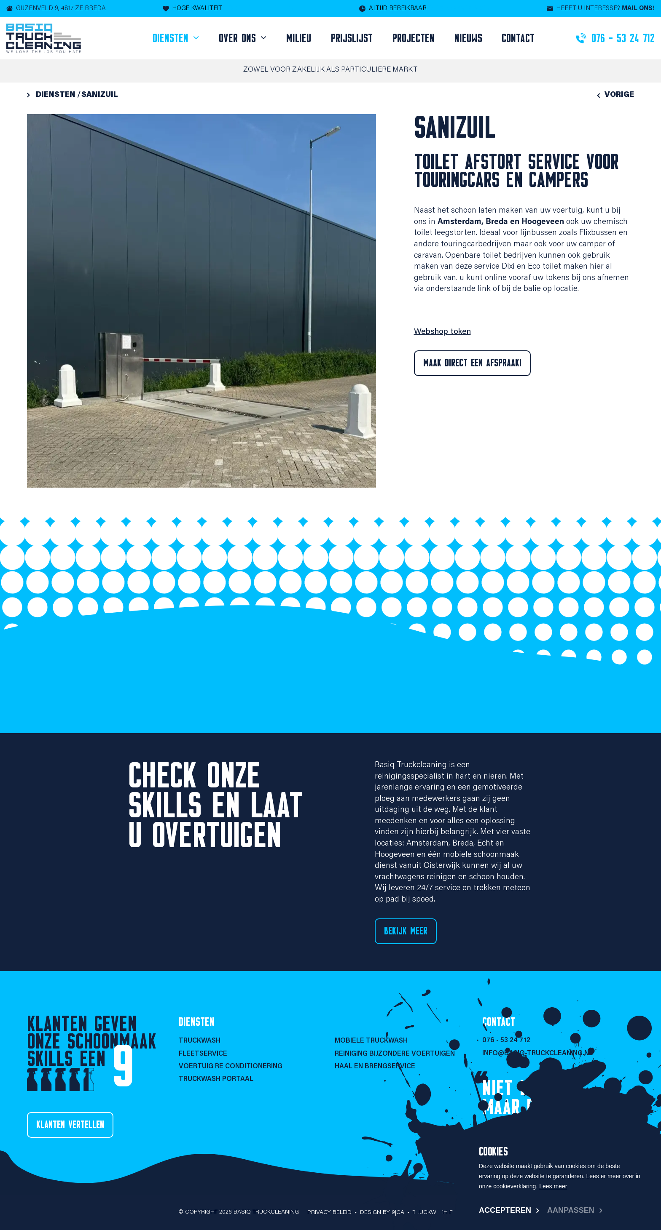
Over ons (239, 38)
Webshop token (442, 332)
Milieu (298, 38)
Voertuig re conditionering (230, 1066)
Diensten (172, 38)
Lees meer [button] (553, 1186)
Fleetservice (203, 1054)
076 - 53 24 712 (506, 1040)
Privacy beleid (329, 1213)
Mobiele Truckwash (371, 1041)
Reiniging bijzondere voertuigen (395, 1054)
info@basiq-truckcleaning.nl (537, 1053)
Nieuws (468, 38)
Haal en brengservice (375, 1066)
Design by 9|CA (382, 1213)
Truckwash (199, 1041)
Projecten (413, 38)
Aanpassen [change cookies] (570, 1210)
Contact (518, 38)
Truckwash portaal (216, 1079)
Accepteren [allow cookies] (505, 1210)
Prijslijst (352, 38)
